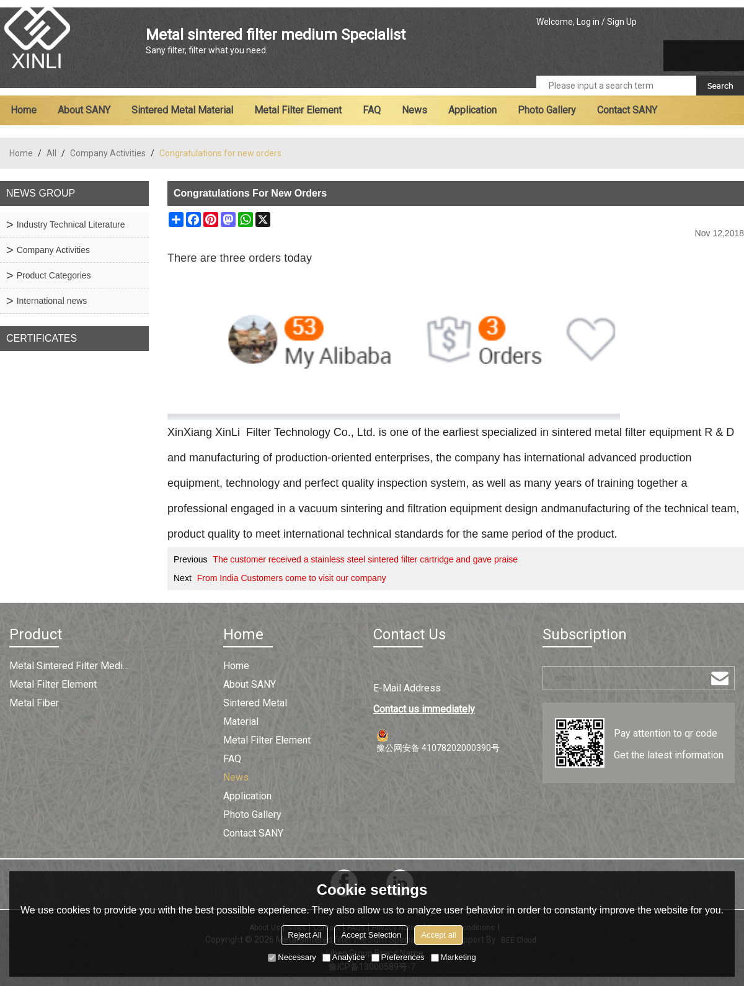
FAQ (372, 110)
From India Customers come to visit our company (291, 578)
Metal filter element (298, 110)
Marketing (453, 957)
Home (24, 110)
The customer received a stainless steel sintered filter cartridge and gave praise (365, 559)
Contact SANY (627, 110)
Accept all (438, 934)
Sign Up (622, 22)
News (414, 110)
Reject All (304, 934)
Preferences (398, 957)
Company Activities (108, 153)
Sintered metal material (182, 110)
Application (472, 110)
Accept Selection (371, 934)
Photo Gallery (547, 110)
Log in (588, 22)
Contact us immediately (424, 709)
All (51, 153)
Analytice (343, 957)
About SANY (84, 110)
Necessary (292, 957)
